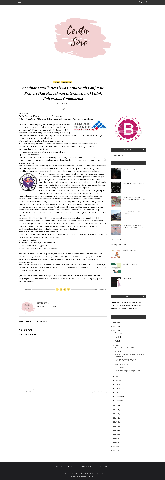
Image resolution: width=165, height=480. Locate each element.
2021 (115, 438)
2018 (115, 426)
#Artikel (114, 308)
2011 (115, 326)
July (116, 380)
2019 (115, 430)
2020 (115, 434)
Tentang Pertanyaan (118, 245)
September (119, 388)
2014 (115, 410)
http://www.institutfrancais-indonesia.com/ (64, 279)
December (118, 400)
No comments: (100, 289)
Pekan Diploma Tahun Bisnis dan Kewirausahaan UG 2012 (125, 360)
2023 (115, 446)
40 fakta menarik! (120, 367)
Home (20, 2)
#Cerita (113, 305)
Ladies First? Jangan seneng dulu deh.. (128, 371)
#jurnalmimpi (133, 308)
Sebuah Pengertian (130, 264)
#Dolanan (135, 302)
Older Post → (99, 391)
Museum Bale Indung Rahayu (133, 183)
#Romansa (135, 305)
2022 (115, 442)
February (118, 333)
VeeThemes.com (97, 473)
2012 (115, 330)
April (116, 341)
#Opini (56, 82)
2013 (115, 406)
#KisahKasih (124, 305)
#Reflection (66, 82)
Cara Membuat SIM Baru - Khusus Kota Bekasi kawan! (133, 226)
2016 (115, 418)
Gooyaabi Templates (88, 476)
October (118, 392)
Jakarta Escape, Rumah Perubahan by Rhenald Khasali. (134, 198)
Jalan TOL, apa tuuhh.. (122, 364)
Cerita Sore (78, 473)
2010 (115, 322)
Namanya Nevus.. (129, 169)
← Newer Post (26, 391)
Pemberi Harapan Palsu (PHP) (125, 348)
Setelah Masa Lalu (129, 250)
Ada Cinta (118, 351)
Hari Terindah (116, 239)
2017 (115, 422)
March (117, 337)
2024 (115, 450)
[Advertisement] (128, 95)
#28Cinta (123, 308)
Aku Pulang (127, 278)
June (117, 376)
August (117, 384)
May (116, 345)
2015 (115, 414)
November (118, 396)
